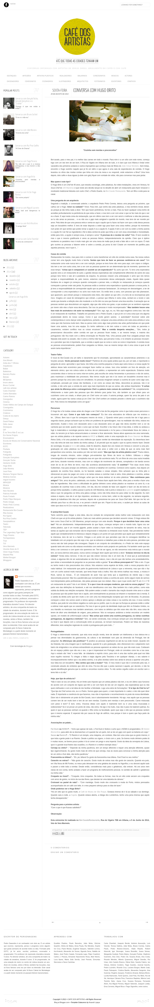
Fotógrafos (99, 81)
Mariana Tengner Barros (13, 474)
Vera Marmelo (9, 546)
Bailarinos (82, 76)
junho (11, 305)
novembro (13, 280)
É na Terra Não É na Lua (13, 432)
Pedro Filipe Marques (12, 499)
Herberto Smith (9, 463)
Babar (5, 369)
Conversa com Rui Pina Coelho (27, 146)
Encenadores (13, 81)
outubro (12, 284)
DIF (4, 430)
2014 (9, 272)
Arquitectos (82, 81)
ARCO (92, 436)
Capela (74, 795)
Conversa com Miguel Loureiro (27, 208)
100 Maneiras (68, 188)
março (12, 318)
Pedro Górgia (8, 502)
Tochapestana (9, 538)
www (13, 3)
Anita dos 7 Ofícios (11, 363)
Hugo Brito (110, 830)
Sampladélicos (9, 521)
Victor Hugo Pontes (11, 552)
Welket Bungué (9, 557)
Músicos (115, 76)
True (5, 541)
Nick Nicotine (8, 491)
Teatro (5, 524)
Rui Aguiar (7, 516)
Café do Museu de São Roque (93, 792)
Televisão (7, 527)
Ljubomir (129, 490)
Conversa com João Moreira (25, 130)
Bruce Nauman (134, 436)
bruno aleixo (8, 382)
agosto (12, 293)
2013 (9, 326)
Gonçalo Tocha (9, 460)
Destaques (11, 76)
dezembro (13, 276)
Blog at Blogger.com (61, 1002)
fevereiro (12, 322)
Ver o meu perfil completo (16, 638)
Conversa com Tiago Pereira (26, 161)
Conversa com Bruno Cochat (26, 114)
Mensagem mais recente (53, 922)
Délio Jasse (8, 424)
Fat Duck (55, 729)
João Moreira (8, 469)
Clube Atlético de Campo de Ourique (18, 405)
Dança (5, 419)
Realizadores (65, 76)
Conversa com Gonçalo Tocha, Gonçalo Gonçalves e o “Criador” (26, 101)
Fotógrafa (7, 452)
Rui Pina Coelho (9, 519)
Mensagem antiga (147, 922)
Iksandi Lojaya (94, 1002)
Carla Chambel (9, 391)
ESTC (5, 446)
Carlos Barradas (9, 394)
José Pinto (7, 471)
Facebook (6, 4)
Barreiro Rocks (9, 374)
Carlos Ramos (9, 396)
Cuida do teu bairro (11, 416)
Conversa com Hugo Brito (25, 177)
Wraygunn (7, 560)
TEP (5, 530)
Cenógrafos (30, 81)
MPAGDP (7, 482)
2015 (9, 268)
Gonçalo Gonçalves (11, 457)
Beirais (6, 377)
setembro (13, 289)
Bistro (144, 581)
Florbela (6, 449)
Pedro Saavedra (26, 576)
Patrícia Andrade (10, 494)
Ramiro (63, 735)
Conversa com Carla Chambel (26, 239)
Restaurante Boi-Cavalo (128, 830)
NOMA (65, 729)
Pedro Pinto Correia (11, 505)
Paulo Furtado (9, 496)
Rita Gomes (8, 513)
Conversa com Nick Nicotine (26, 223)
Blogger (29, 646)
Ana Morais (7, 360)
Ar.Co (73, 446)
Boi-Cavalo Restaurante (116, 191)
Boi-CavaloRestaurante (89, 820)
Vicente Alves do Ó (11, 549)
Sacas (53, 735)
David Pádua (8, 421)
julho (11, 301)
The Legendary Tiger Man (13, 532)
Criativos (132, 81)
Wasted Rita (8, 555)
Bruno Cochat (8, 385)
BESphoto (7, 380)
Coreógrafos (99, 76)
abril (11, 314)
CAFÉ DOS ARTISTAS (76, 999)
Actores (128, 76)
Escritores (116, 81)
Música (6, 485)
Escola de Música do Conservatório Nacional (21, 441)
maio (11, 310)
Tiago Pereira (8, 535)
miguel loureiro (9, 480)
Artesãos (26, 76)
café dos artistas (71, 830)
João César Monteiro (130, 166)
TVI (4, 544)
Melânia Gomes (9, 477)
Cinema (6, 402)
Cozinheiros (47, 81)
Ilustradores (65, 81)
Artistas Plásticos (45, 76)
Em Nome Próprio (10, 435)
